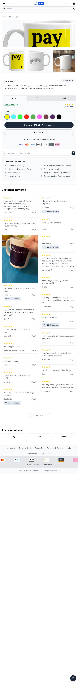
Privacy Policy (45, 453)
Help (69, 448)
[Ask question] (73, 153)
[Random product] (74, 8)
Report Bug (40, 448)
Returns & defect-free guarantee (57, 176)
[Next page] (47, 415)
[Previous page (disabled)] (30, 415)
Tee (39, 98)
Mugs (11, 17)
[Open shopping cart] (74, 3)
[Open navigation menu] (4, 3)
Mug (14, 98)
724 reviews (69, 106)
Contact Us (11, 448)
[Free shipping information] (70, 3)
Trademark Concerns (55, 448)
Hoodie (64, 98)
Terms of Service (25, 448)
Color (6, 111)
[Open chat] (8, 3)
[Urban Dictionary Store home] (39, 3)
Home (4, 17)
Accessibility (32, 453)
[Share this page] (66, 3)
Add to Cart (39, 132)
